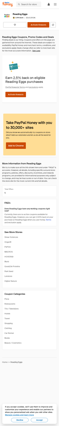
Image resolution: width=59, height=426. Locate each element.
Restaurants (9, 304)
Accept (39, 420)
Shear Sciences (11, 237)
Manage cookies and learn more (19, 415)
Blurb (6, 261)
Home (5, 362)
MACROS (8, 252)
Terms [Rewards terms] (48, 220)
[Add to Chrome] (16, 145)
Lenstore (8, 276)
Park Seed (8, 271)
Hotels (7, 313)
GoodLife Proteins (12, 266)
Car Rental (9, 333)
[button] (55, 4)
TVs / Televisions (11, 309)
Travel (7, 318)
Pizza (6, 299)
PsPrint (7, 247)
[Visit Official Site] (53, 25)
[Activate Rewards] (38, 25)
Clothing (8, 328)
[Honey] (7, 4)
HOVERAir (9, 256)
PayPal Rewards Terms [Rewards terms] (15, 87)
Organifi (7, 242)
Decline (20, 420)
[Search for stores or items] (28, 4)
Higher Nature (10, 281)
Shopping (8, 323)
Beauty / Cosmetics (12, 343)
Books (7, 338)
